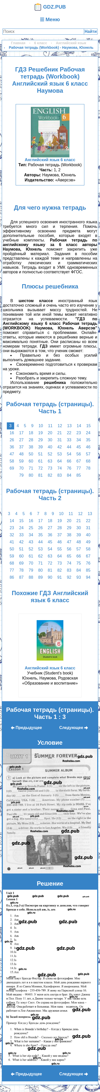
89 (40, 577)
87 (21, 577)
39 (40, 447)
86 (12, 577)
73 (50, 468)
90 (50, 577)
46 (88, 447)
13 (69, 426)
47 (12, 454)
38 (31, 447)
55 (59, 549)
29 (40, 440)
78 (88, 468)
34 (78, 440)
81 (40, 475)
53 (59, 454)
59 (21, 461)
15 (88, 426)
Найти (91, 31)
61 (40, 461)
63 (50, 461)
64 (59, 461)
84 (69, 475)
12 (60, 426)
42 (59, 447)
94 (88, 577)
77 (78, 468)
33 (69, 440)
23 (78, 433)
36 (12, 447)
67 (78, 461)
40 (50, 447)
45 (78, 447)
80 (31, 475)
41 (12, 542)
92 (69, 577)
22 (69, 433)
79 (21, 475)
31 (59, 440)
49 (88, 542)
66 (69, 461)
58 (12, 461)
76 (69, 468)
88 (31, 577)
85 (78, 475)
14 (79, 426)
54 (69, 454)
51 (40, 454)
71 (31, 468)
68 (88, 461)
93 (78, 577)
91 (59, 577)
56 (78, 454)
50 (31, 454)
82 (50, 475)
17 (21, 433)
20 (50, 433)
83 (59, 475)
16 (12, 433)
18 (31, 433)
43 (31, 542)
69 (12, 468)
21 (59, 433)
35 (88, 440)
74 (59, 468)
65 (69, 556)
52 (50, 454)
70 (21, 468)
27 (21, 440)
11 (50, 426)
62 (40, 556)
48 (21, 454)
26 (12, 440)
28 (31, 440)
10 (40, 426)
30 (50, 440)
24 (88, 433)
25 (31, 528)
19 (40, 433)
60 (31, 461)
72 (40, 468)
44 (69, 447)
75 (78, 563)
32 (12, 535)
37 (21, 447)
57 (88, 454)
